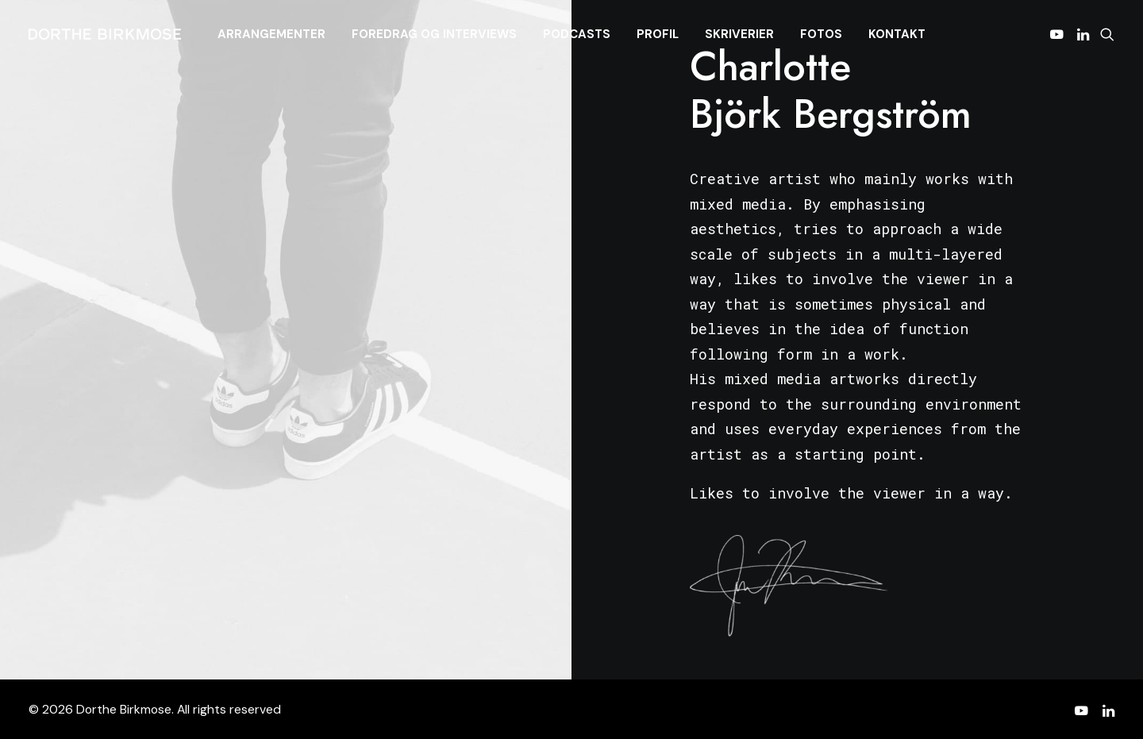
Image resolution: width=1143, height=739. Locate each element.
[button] (1059, 34)
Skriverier (739, 34)
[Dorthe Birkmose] (107, 34)
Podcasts (576, 34)
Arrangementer (271, 34)
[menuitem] (271, 34)
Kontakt (897, 34)
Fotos (821, 34)
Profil (658, 34)
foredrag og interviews (434, 34)
